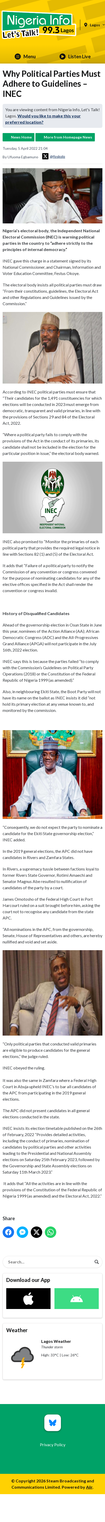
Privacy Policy (52, 1444)
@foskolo (53, 156)
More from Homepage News (68, 137)
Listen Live (75, 56)
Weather (17, 1330)
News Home (21, 137)
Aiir (89, 1487)
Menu (25, 56)
